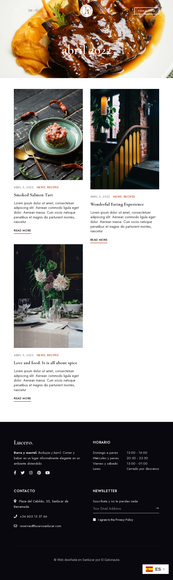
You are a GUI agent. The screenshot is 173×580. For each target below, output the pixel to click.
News (41, 187)
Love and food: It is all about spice (45, 362)
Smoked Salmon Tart (33, 195)
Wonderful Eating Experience (117, 204)
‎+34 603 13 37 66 (30, 516)
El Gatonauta (110, 560)
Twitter (23, 473)
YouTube (47, 473)
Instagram (31, 473)
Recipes (53, 187)
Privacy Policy (124, 520)
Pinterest (39, 473)
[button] (146, 10)
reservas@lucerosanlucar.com (37, 526)
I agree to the (113, 520)
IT (36, 10)
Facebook (15, 473)
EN (30, 10)
